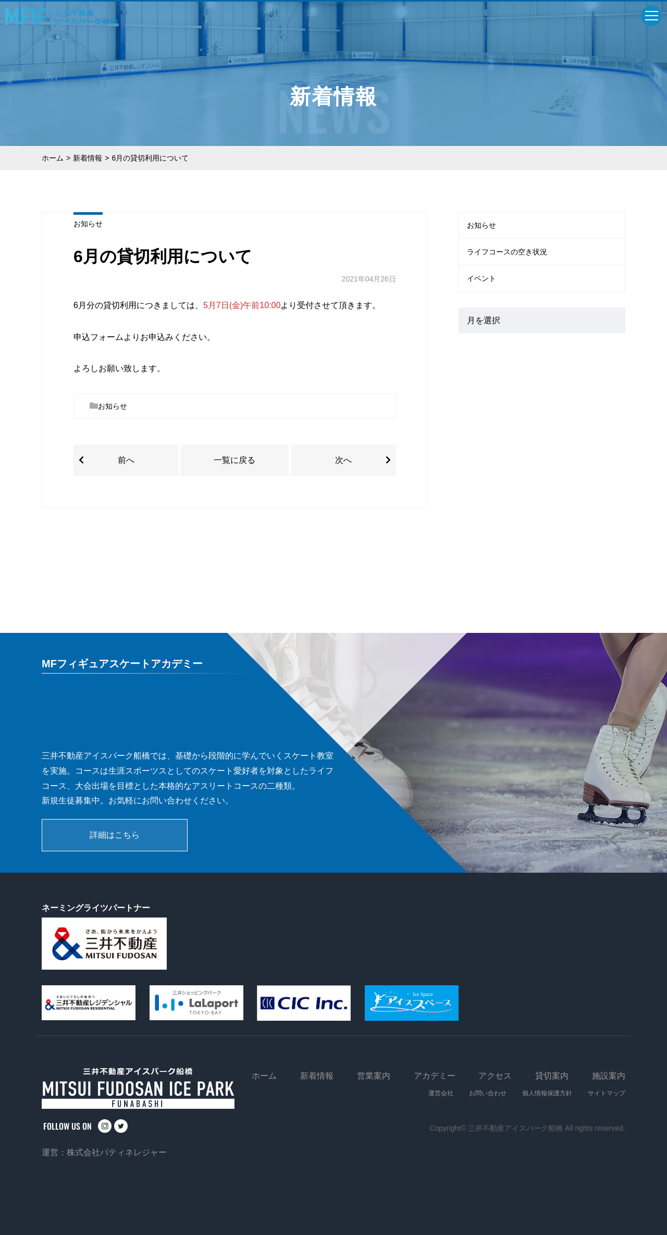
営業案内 (373, 1075)
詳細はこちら (115, 834)
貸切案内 (552, 1075)
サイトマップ (606, 1093)
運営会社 (440, 1093)
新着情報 (87, 158)
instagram (105, 1126)
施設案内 (608, 1075)
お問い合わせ (488, 1093)
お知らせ (88, 223)
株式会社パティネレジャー (117, 1152)
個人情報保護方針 (547, 1093)
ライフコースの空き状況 (507, 252)
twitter (121, 1126)
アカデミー (434, 1075)
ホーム (53, 158)
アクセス (495, 1075)
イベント (481, 278)
